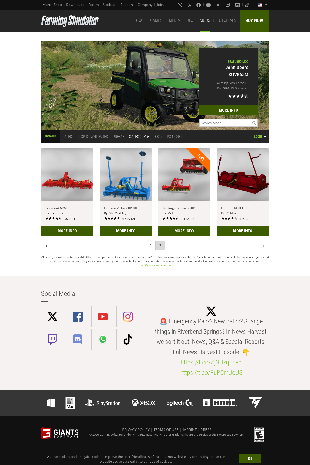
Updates (109, 4)
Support (127, 4)
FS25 (158, 136)
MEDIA (174, 20)
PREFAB (118, 136)
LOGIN (258, 136)
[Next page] (46, 245)
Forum (93, 4)
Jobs (160, 4)
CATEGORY (137, 136)
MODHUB (51, 136)
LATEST (68, 136)
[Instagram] (218, 4)
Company (145, 4)
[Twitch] (228, 4)
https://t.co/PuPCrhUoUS (211, 372)
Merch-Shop (52, 4)
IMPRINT (189, 429)
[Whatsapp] (180, 4)
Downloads (75, 4)
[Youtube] (209, 4)
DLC (189, 20)
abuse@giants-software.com (155, 265)
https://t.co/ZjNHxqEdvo (211, 362)
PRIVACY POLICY (136, 429)
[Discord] (238, 4)
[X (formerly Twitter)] (189, 4)
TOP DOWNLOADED (93, 136)
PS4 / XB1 (174, 136)
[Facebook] (199, 4)
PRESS (206, 429)
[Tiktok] (248, 4)
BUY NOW (254, 20)
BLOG (139, 20)
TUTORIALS (226, 20)
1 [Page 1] (150, 245)
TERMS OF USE (166, 429)
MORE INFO (228, 110)
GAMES (156, 20)
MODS (205, 20)
